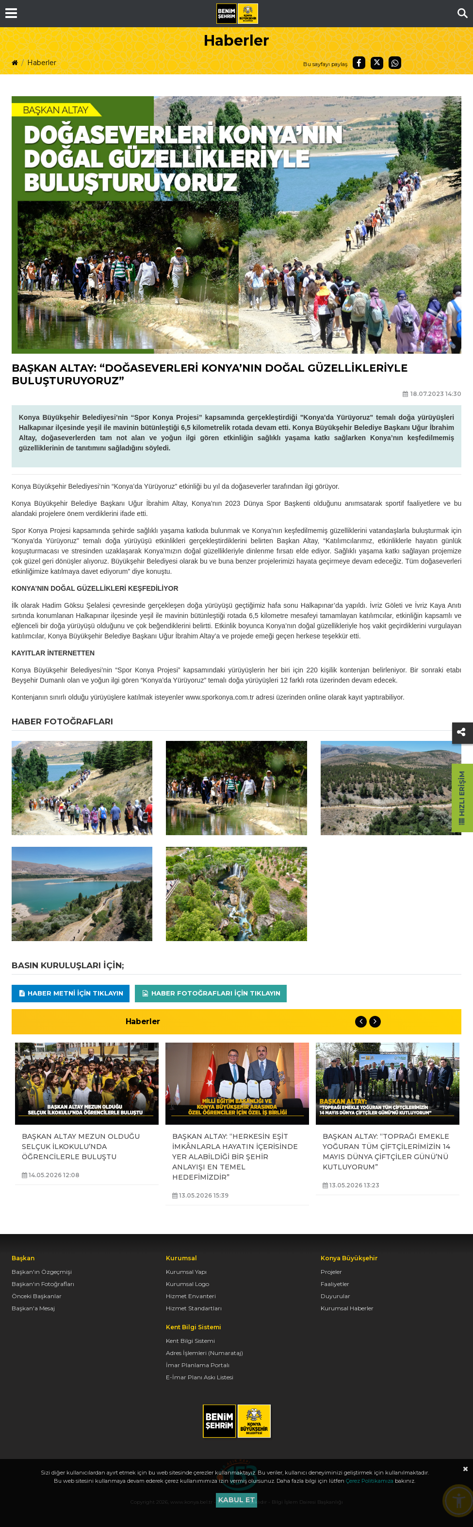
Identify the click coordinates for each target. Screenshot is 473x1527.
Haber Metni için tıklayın (71, 993)
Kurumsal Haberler (347, 1308)
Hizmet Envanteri (191, 1296)
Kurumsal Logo (187, 1283)
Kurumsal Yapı (186, 1271)
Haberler (41, 62)
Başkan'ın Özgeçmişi (42, 1271)
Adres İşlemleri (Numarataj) (204, 1352)
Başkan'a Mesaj (33, 1308)
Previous (361, 1022)
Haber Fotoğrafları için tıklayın (210, 993)
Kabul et (236, 1499)
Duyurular (335, 1296)
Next (375, 1022)
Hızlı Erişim (461, 798)
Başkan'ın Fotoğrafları (43, 1283)
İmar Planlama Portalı (197, 1365)
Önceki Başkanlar (37, 1296)
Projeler (331, 1271)
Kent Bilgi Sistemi (190, 1340)
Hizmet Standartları (194, 1308)
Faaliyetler (335, 1283)
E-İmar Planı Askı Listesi (199, 1377)
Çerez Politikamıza (369, 1480)
